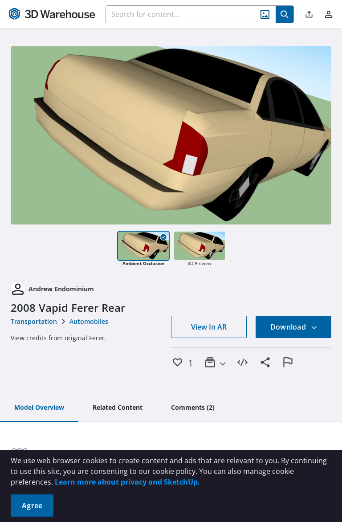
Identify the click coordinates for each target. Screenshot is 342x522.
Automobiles (88, 321)
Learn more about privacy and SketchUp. (127, 482)
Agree (32, 505)
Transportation (34, 321)
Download (294, 327)
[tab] (39, 408)
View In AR (209, 327)
